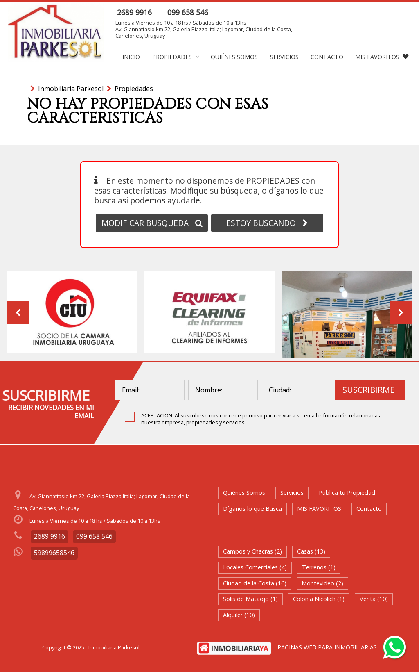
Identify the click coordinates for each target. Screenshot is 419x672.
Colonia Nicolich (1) (319, 599)
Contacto (327, 57)
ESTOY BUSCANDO (267, 222)
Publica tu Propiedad (347, 493)
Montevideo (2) (322, 583)
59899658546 (54, 552)
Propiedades (175, 57)
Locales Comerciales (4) (255, 567)
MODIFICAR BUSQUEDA (152, 222)
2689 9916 (134, 12)
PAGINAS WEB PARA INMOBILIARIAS (327, 647)
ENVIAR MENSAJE (365, 12)
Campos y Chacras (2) (252, 551)
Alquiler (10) (239, 615)
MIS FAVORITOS (381, 57)
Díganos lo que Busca (252, 509)
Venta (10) (374, 599)
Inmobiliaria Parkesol (71, 88)
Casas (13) (311, 551)
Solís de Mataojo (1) (250, 599)
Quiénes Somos (234, 57)
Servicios (284, 57)
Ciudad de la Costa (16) (254, 583)
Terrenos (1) (319, 567)
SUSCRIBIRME (368, 389)
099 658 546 (187, 12)
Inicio (131, 57)
